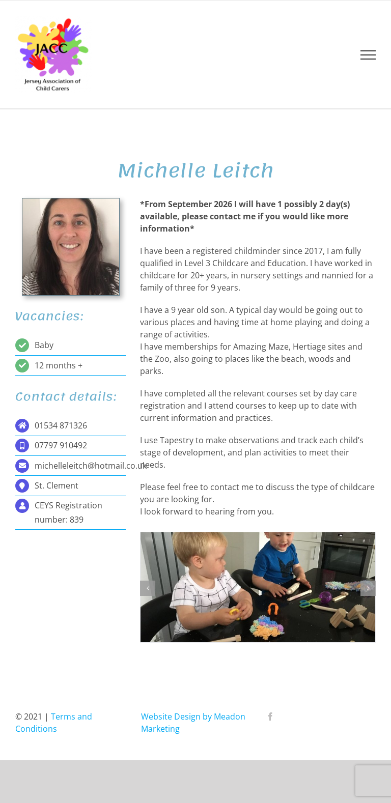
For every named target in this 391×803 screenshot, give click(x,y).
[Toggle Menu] (368, 55)
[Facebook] (270, 716)
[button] (147, 588)
